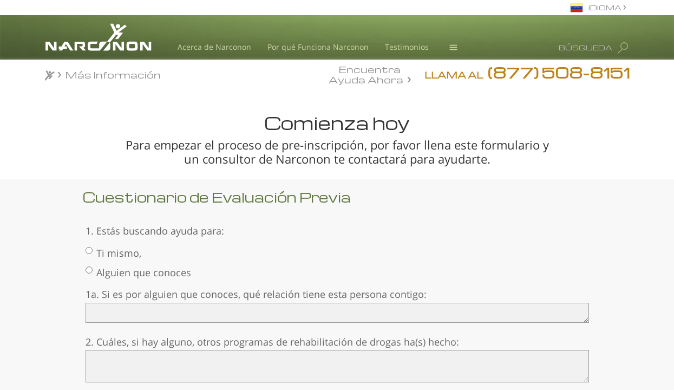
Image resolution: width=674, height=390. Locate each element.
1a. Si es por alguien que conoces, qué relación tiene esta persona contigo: (256, 294)
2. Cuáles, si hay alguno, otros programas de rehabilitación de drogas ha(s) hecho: (272, 341)
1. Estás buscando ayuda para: (155, 230)
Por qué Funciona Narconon (318, 47)
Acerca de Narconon (214, 47)
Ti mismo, (113, 252)
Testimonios (407, 47)
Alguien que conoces (138, 272)
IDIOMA (605, 7)
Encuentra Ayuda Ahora (366, 73)
